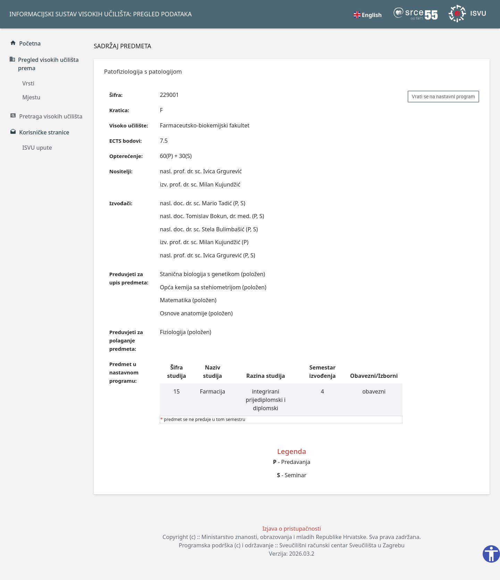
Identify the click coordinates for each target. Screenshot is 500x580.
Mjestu (31, 97)
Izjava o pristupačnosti (291, 528)
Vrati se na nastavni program (443, 96)
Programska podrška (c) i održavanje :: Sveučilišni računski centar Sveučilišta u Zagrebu (292, 545)
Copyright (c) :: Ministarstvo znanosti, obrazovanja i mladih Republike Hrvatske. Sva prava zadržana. (291, 537)
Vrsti (28, 83)
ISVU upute (37, 147)
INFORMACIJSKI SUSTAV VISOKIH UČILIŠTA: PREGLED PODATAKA (100, 14)
